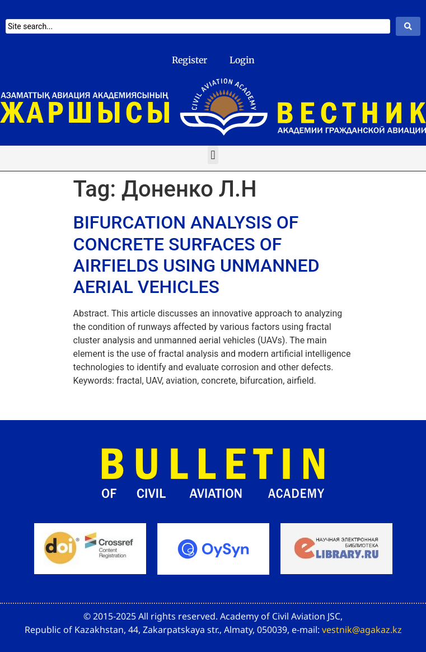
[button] (213, 155)
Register (189, 60)
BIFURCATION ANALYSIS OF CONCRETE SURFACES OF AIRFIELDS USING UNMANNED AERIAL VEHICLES (196, 254)
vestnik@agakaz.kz (362, 629)
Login (242, 60)
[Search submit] (408, 26)
